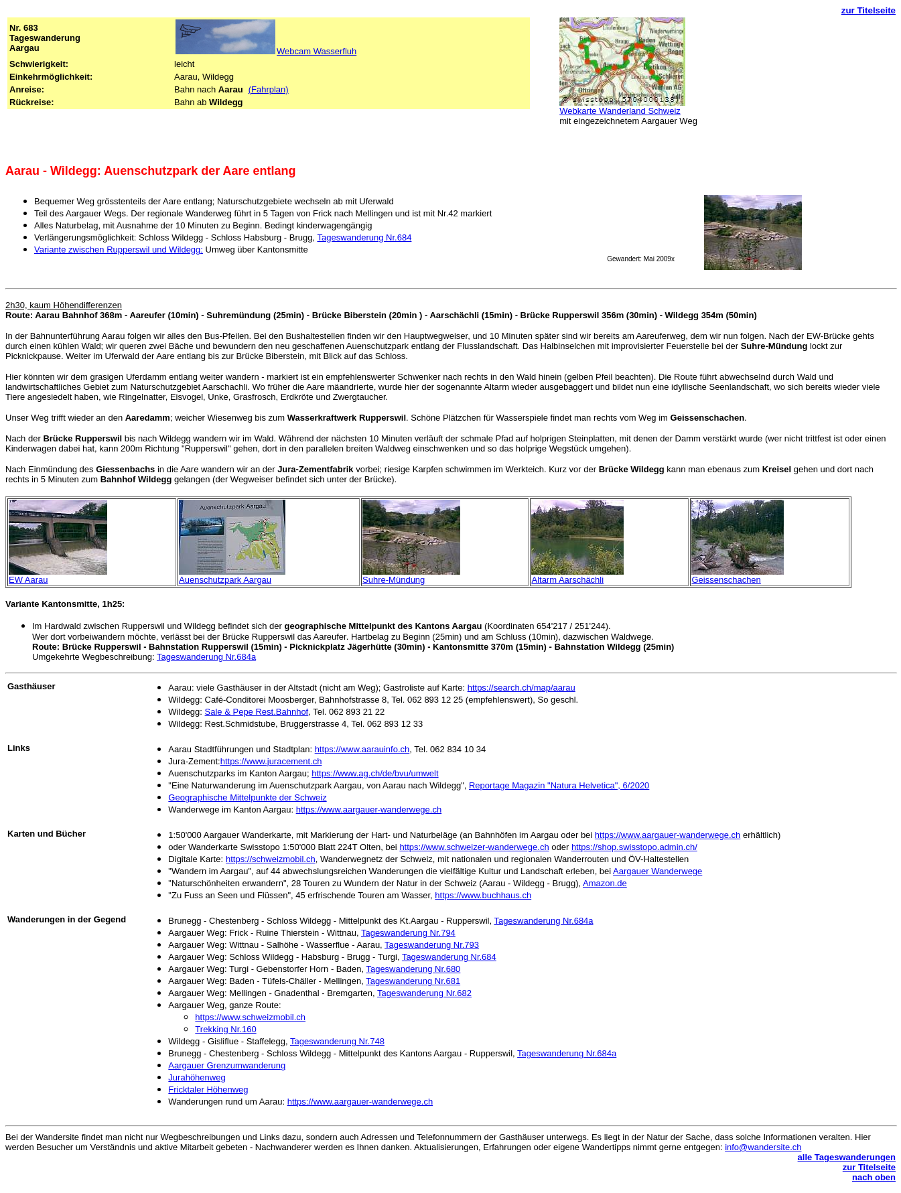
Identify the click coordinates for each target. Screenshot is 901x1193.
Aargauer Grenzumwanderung (226, 1065)
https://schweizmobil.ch (271, 859)
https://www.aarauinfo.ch (362, 749)
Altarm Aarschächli (567, 580)
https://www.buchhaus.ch (483, 895)
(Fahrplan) (269, 89)
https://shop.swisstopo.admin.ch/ (634, 847)
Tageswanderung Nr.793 (432, 945)
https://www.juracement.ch (271, 761)
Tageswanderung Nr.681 (413, 981)
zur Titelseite (868, 10)
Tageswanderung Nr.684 (364, 237)
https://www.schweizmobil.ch (250, 1017)
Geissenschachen (725, 580)
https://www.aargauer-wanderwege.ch (369, 809)
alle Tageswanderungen (847, 1157)
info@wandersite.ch (763, 1147)
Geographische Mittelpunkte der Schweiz (247, 797)
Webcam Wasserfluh (316, 51)
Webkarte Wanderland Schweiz (620, 111)
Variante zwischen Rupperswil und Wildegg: (118, 249)
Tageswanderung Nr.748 (337, 1041)
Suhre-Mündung (393, 580)
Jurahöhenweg (196, 1077)
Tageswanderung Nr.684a (206, 657)
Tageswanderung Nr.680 (413, 969)
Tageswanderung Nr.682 (424, 993)
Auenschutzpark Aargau (225, 580)
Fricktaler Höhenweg (208, 1089)
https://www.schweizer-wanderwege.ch (474, 847)
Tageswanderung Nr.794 (408, 933)
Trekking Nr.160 (225, 1029)
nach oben (874, 1177)
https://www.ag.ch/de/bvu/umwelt (374, 773)
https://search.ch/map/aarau (521, 688)
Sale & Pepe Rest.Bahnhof (257, 712)
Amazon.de (605, 883)
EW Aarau (28, 580)
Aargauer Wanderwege (657, 871)
